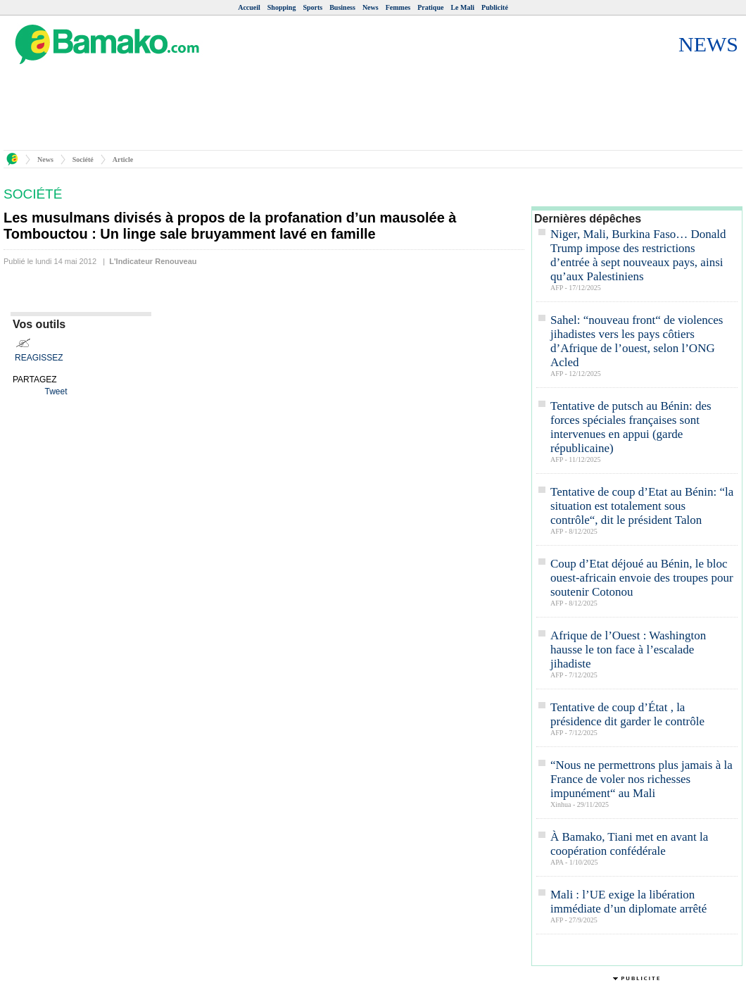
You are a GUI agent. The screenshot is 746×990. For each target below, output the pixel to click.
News (370, 7)
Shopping (281, 7)
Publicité (494, 7)
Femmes (398, 7)
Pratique (430, 7)
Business (342, 7)
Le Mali (462, 7)
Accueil (249, 7)
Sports (312, 7)
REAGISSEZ (39, 358)
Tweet (55, 391)
